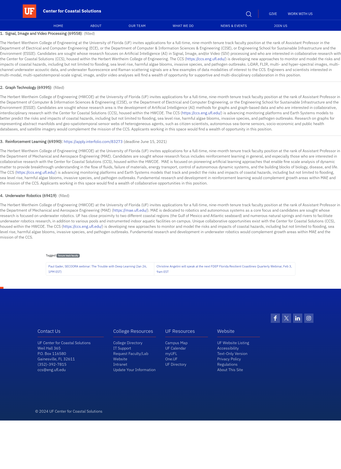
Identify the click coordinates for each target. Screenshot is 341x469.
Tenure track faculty (68, 255)
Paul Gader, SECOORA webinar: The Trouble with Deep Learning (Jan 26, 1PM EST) (97, 269)
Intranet (120, 364)
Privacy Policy (229, 358)
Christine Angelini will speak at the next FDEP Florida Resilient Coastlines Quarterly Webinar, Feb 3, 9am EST (224, 269)
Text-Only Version (232, 353)
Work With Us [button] (300, 14)
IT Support (122, 348)
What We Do (183, 26)
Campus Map (176, 342)
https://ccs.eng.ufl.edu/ (205, 58)
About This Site (230, 369)
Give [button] (273, 14)
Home (58, 26)
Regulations (227, 364)
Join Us (280, 26)
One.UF (171, 358)
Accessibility (228, 348)
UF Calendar (175, 348)
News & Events (234, 26)
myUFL (171, 353)
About (96, 26)
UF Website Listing (233, 342)
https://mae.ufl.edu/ (130, 210)
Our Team (137, 26)
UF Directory (175, 364)
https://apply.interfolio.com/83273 (93, 141)
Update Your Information (134, 369)
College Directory (127, 342)
